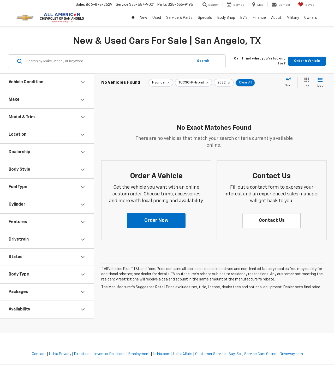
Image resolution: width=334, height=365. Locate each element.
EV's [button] (244, 18)
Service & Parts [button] (179, 18)
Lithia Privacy (60, 354)
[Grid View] (305, 82)
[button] (156, 221)
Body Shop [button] (226, 18)
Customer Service (210, 354)
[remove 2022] (224, 83)
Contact (39, 354)
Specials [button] (205, 18)
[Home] (133, 17)
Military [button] (293, 18)
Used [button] (156, 18)
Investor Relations (110, 354)
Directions (83, 354)
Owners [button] (310, 18)
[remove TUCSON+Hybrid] (193, 83)
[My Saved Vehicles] (306, 4)
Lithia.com (161, 354)
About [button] (276, 18)
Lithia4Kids (182, 354)
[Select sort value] (290, 82)
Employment (139, 354)
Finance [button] (259, 18)
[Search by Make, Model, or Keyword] (109, 61)
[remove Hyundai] (160, 83)
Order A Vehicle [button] (307, 61)
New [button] (143, 18)
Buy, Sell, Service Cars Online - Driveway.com (266, 354)
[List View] (320, 82)
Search (203, 61)
